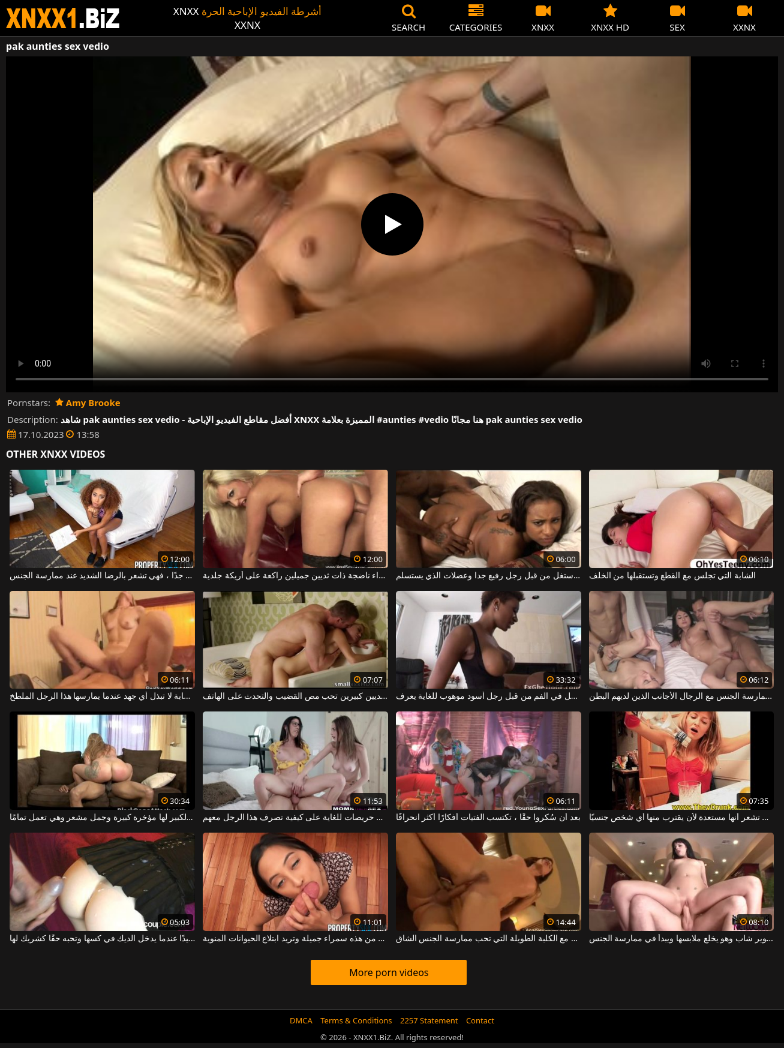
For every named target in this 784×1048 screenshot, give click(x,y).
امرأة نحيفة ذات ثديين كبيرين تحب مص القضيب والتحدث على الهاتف (295, 696)
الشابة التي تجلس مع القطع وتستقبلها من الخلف (672, 576)
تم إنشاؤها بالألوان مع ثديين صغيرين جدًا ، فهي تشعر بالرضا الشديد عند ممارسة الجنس (102, 576)
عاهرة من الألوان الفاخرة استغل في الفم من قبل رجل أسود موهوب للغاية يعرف (488, 696)
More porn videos (388, 972)
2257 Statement (429, 1020)
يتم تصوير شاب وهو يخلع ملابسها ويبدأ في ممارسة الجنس (681, 939)
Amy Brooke (88, 403)
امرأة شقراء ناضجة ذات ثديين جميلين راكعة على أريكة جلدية (295, 576)
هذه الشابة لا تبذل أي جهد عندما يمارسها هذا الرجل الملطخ (102, 696)
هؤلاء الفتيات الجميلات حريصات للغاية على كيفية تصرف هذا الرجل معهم (295, 817)
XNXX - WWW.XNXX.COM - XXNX (63, 18)
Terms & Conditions (356, 1020)
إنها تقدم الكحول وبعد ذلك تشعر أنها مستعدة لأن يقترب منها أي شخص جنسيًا (681, 817)
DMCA (301, 1020)
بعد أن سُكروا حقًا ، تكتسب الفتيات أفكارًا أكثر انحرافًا (488, 817)
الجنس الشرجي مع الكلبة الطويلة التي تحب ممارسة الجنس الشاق (488, 939)
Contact (480, 1020)
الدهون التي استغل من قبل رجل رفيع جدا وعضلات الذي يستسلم (488, 576)
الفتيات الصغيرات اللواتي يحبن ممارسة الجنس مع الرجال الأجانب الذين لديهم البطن (681, 696)
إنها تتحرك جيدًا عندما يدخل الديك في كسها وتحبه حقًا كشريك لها (102, 939)
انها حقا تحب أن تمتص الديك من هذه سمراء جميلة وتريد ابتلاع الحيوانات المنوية (295, 939)
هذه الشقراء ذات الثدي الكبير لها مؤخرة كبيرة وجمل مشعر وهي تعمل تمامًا (102, 817)
